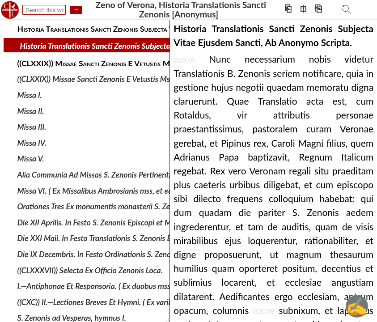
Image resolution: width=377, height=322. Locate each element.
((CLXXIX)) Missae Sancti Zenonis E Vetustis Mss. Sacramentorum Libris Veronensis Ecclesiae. (167, 79)
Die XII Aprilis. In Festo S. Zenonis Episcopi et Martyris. (106, 222)
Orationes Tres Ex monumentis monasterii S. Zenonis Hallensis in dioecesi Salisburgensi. (159, 206)
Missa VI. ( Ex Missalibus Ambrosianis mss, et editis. (100, 190)
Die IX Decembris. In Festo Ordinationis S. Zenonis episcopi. (114, 254)
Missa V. (30, 158)
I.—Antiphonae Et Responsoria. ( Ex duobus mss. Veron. (106, 286)
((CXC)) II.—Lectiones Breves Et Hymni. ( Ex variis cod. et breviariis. (124, 302)
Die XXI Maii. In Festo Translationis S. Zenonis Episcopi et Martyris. (125, 238)
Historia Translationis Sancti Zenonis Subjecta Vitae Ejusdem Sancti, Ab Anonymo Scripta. (167, 46)
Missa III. (32, 126)
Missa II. (30, 110)
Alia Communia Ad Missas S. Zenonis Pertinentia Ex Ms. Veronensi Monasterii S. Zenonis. (161, 174)
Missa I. (29, 95)
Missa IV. (32, 143)
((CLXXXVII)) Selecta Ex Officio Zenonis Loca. (90, 270)
